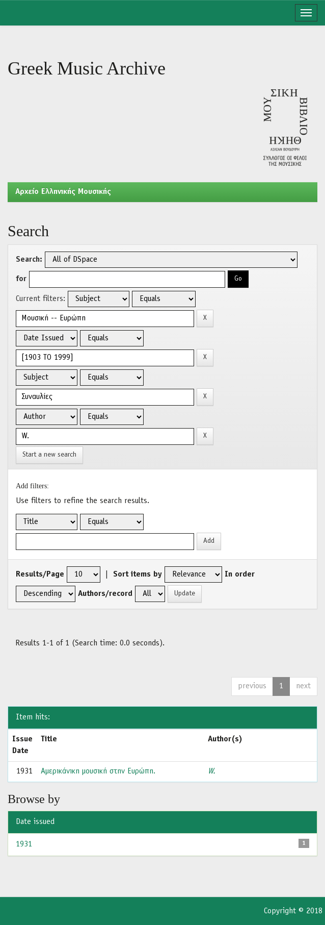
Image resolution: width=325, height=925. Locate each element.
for (21, 279)
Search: (29, 260)
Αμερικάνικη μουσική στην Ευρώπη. (98, 771)
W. (211, 771)
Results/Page (40, 574)
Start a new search (49, 455)
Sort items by (137, 574)
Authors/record (105, 594)
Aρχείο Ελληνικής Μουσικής (63, 192)
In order (240, 574)
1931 (24, 844)
